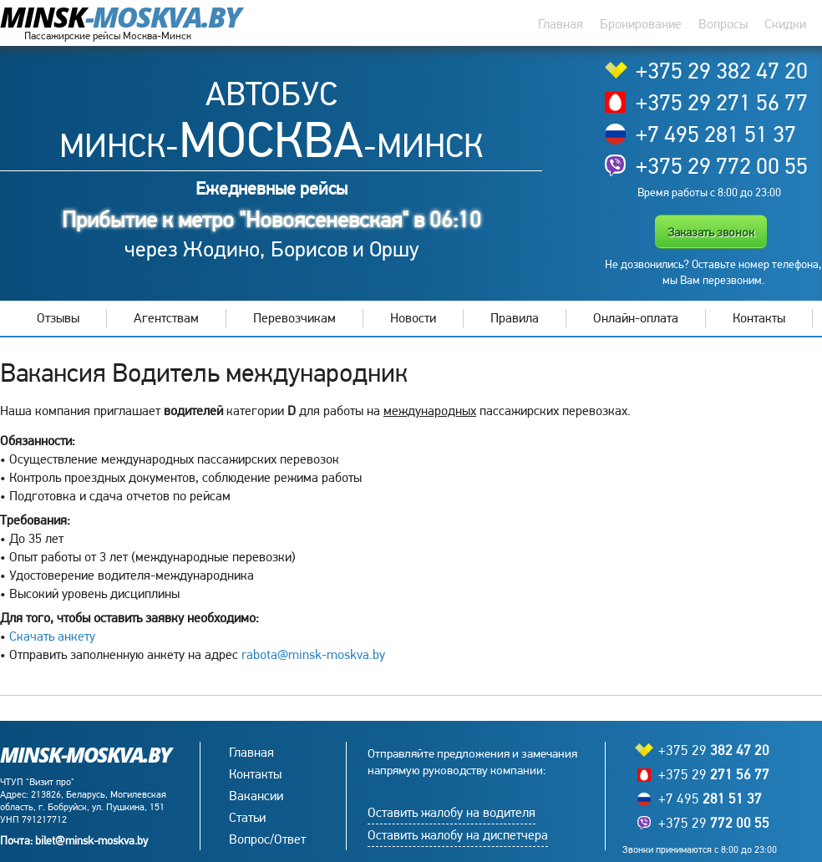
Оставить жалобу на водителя (451, 812)
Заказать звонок (710, 232)
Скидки (785, 24)
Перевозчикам (294, 318)
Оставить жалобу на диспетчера (458, 835)
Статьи (247, 817)
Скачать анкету (52, 636)
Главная (560, 24)
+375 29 (713, 750)
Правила (514, 318)
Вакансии (256, 796)
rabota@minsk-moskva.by (313, 654)
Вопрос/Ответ (267, 839)
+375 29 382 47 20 (722, 70)
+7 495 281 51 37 (716, 133)
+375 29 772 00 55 (722, 165)
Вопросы (723, 24)
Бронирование (641, 24)
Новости (413, 318)
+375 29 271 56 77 (722, 101)
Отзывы (58, 318)
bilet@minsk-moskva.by (91, 840)
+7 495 (710, 799)
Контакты (759, 318)
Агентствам (166, 318)
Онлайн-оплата (635, 318)
